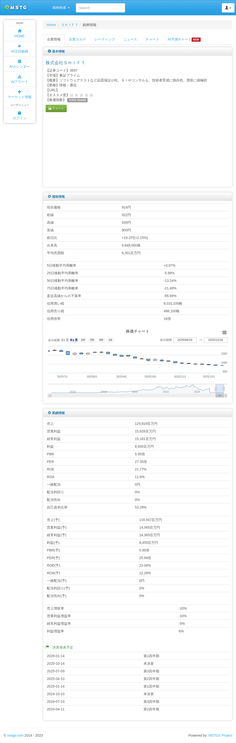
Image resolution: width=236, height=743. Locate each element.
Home (51, 25)
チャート (152, 39)
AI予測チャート (184, 39)
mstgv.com (15, 735)
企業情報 (54, 39)
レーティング (104, 39)
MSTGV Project (220, 735)
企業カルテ (77, 39)
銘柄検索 (61, 8)
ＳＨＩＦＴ (69, 25)
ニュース (130, 39)
